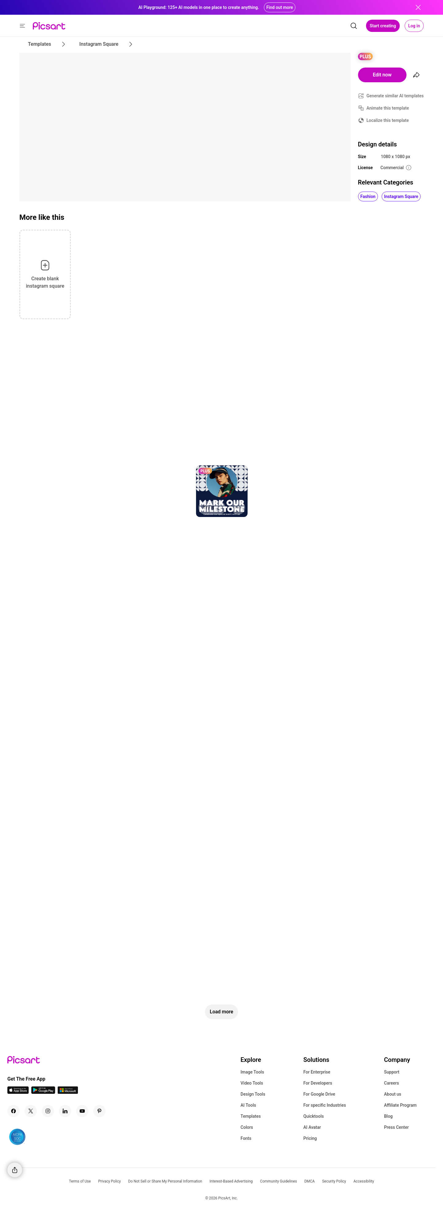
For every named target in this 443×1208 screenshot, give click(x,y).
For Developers (317, 1083)
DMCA (309, 1181)
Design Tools (253, 1094)
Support (391, 1072)
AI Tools (248, 1105)
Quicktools (313, 1116)
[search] (353, 25)
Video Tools (252, 1083)
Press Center (396, 1127)
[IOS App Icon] (18, 1092)
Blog (388, 1116)
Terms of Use (80, 1181)
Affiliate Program (400, 1105)
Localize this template (388, 120)
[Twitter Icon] (31, 1111)
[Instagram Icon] (48, 1111)
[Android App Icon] (43, 1092)
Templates (251, 1116)
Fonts (246, 1138)
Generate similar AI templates (395, 95)
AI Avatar (312, 1127)
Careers (391, 1083)
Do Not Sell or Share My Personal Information (165, 1181)
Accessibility (363, 1181)
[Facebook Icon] (13, 1111)
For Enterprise (316, 1072)
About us (392, 1094)
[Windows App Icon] (68, 1092)
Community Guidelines (278, 1181)
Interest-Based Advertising (231, 1181)
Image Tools (252, 1072)
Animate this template (388, 108)
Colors (247, 1127)
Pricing (310, 1138)
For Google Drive (319, 1094)
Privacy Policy (109, 1181)
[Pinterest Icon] (99, 1111)
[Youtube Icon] (82, 1111)
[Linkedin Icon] (65, 1111)
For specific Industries (324, 1105)
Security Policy (334, 1181)
